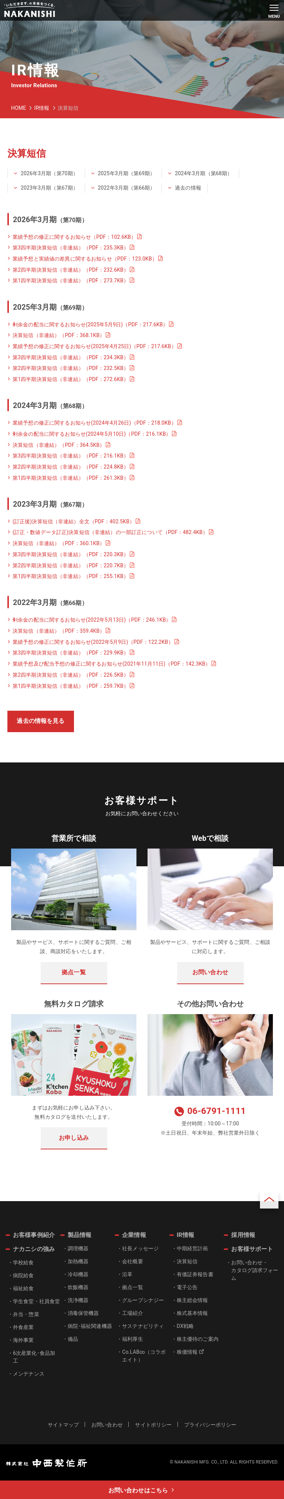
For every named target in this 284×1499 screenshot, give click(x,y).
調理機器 (78, 1248)
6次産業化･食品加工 (34, 1357)
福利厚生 (132, 1339)
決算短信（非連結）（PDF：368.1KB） (59, 335)
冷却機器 (78, 1274)
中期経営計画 (192, 1248)
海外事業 (23, 1340)
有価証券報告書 (195, 1274)
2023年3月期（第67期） (49, 188)
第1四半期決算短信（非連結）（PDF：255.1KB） (71, 576)
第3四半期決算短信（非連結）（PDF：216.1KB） (71, 456)
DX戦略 (185, 1326)
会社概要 (132, 1261)
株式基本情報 (192, 1313)
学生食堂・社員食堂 (36, 1301)
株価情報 (190, 1352)
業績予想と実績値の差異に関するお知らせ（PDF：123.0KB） (85, 259)
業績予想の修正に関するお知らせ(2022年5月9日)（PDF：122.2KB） (93, 642)
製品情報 (80, 1234)
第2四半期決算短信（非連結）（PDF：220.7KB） (71, 565)
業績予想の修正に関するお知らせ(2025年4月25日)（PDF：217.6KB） (94, 346)
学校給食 (23, 1262)
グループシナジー (143, 1300)
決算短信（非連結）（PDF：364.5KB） (59, 445)
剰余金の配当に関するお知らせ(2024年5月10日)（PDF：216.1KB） (92, 434)
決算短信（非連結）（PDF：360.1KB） (59, 543)
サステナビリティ (143, 1326)
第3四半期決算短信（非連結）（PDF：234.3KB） (71, 357)
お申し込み (74, 1137)
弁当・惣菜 (26, 1314)
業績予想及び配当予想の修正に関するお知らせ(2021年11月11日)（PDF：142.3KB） (112, 664)
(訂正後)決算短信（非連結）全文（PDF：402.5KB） (74, 521)
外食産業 (23, 1327)
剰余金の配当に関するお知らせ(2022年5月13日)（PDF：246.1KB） (92, 620)
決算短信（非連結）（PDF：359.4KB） (59, 631)
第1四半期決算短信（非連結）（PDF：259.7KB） (71, 686)
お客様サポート (252, 1248)
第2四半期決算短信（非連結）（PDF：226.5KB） (71, 675)
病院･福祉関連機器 (90, 1326)
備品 (73, 1339)
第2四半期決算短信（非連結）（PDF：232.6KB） (71, 270)
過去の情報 (188, 188)
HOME (18, 108)
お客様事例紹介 (34, 1234)
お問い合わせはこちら (138, 1490)
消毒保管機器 (83, 1313)
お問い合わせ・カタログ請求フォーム (254, 1270)
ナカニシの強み (34, 1248)
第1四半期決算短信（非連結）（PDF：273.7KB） (71, 280)
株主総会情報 (192, 1300)
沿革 (127, 1274)
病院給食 (23, 1275)
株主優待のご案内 (198, 1339)
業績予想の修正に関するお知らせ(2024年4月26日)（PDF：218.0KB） (94, 423)
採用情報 (243, 1234)
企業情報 (134, 1234)
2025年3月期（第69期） (126, 173)
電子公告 (187, 1287)
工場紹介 (132, 1313)
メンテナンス (28, 1374)
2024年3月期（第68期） (203, 173)
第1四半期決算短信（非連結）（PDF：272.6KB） (71, 379)
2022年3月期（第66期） (126, 188)
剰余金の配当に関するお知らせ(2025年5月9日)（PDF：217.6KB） (90, 324)
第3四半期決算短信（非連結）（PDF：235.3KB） (71, 248)
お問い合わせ (210, 972)
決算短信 (187, 1261)
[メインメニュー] (274, 10)
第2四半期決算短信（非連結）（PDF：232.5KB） (71, 368)
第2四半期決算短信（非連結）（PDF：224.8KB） (71, 467)
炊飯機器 (78, 1287)
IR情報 (41, 108)
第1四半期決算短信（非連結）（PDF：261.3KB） (71, 478)
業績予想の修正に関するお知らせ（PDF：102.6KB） (74, 237)
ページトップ (269, 1199)
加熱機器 (78, 1261)
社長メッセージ (140, 1248)
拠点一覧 (74, 972)
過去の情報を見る (40, 720)
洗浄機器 (78, 1300)
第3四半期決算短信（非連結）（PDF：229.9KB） (71, 653)
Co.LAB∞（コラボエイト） (144, 1356)
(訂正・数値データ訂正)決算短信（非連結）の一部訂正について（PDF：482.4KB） (110, 532)
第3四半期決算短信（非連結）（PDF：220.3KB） (71, 554)
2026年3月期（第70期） (49, 173)
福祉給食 (23, 1288)
